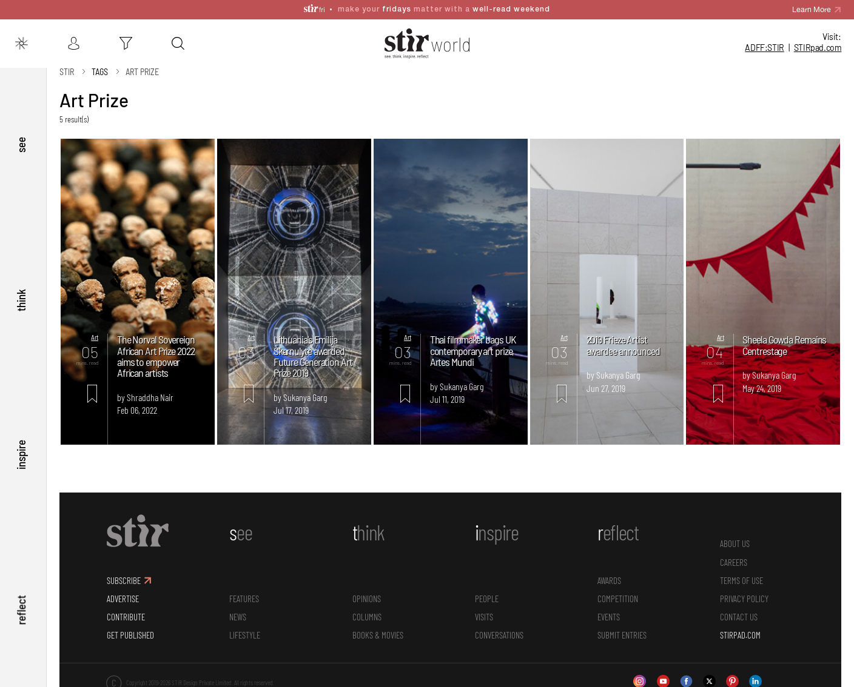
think (21, 293)
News (237, 608)
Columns (367, 608)
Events (608, 608)
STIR (818, 47)
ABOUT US (735, 534)
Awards (609, 571)
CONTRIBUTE (126, 608)
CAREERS (733, 553)
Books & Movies (377, 626)
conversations (499, 626)
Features (244, 590)
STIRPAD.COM (740, 626)
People (487, 590)
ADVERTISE (123, 590)
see (21, 136)
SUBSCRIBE (124, 571)
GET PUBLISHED (130, 626)
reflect (21, 608)
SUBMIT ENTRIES (622, 626)
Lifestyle (244, 626)
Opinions (366, 590)
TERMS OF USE (741, 571)
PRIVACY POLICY (744, 590)
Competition (617, 590)
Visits (484, 608)
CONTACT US (739, 608)
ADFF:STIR (764, 47)
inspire (21, 450)
